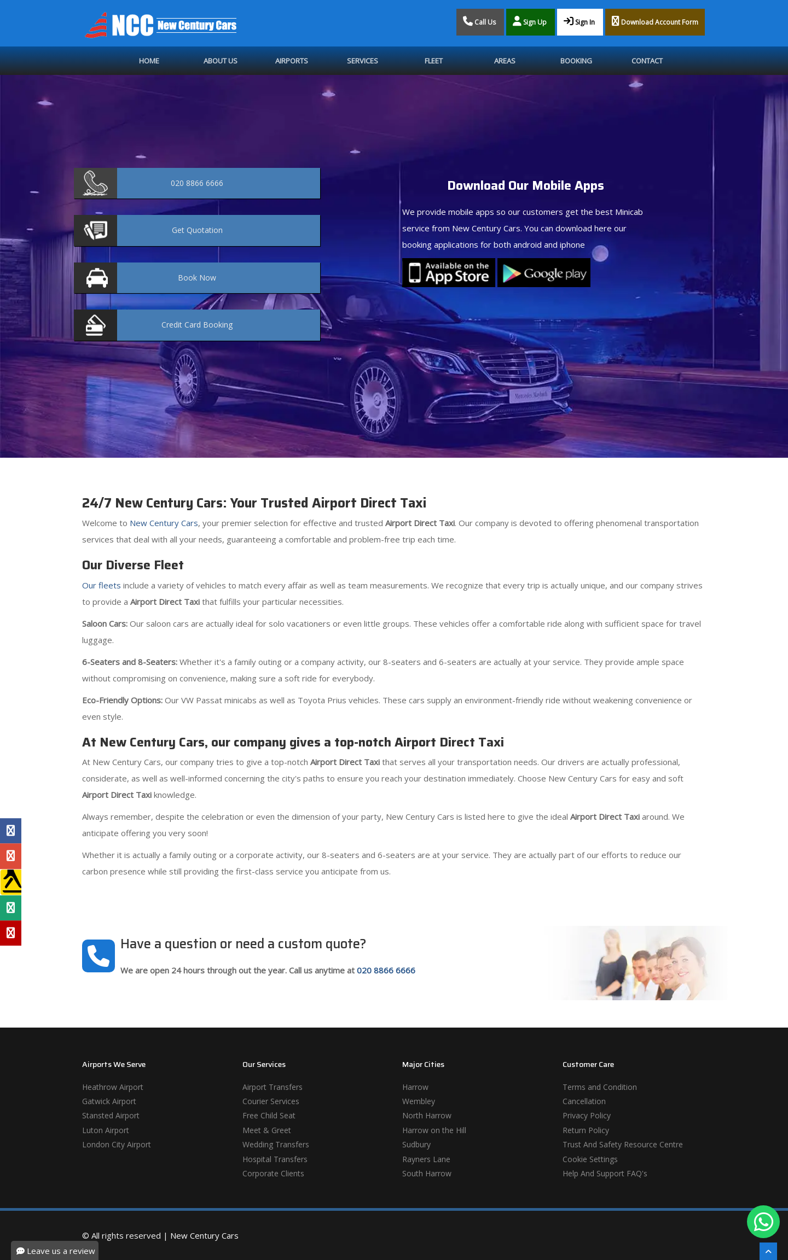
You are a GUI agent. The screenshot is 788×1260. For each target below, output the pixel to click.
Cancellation (584, 1101)
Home (149, 61)
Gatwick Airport (109, 1101)
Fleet (434, 61)
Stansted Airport (111, 1115)
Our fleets (101, 585)
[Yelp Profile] (10, 933)
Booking (576, 61)
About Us (220, 61)
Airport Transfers (272, 1087)
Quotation (197, 230)
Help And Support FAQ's (605, 1173)
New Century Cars (163, 522)
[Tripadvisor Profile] (10, 907)
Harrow (415, 1087)
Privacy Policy (587, 1115)
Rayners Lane (426, 1159)
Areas (504, 61)
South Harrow (426, 1173)
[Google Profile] (10, 855)
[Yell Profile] (10, 882)
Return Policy (586, 1130)
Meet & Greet (266, 1130)
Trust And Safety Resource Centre (623, 1144)
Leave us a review (55, 1250)
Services (362, 61)
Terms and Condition (600, 1087)
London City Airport (116, 1144)
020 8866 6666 (386, 970)
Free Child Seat (269, 1115)
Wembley (418, 1101)
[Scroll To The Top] (768, 1251)
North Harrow (426, 1115)
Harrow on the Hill (434, 1130)
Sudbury (416, 1144)
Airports (291, 61)
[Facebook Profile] (10, 830)
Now (197, 277)
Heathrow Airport (112, 1087)
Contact (647, 61)
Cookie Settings (590, 1159)
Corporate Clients (273, 1173)
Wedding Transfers (275, 1144)
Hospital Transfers (275, 1159)
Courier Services (270, 1101)
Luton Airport (105, 1130)
